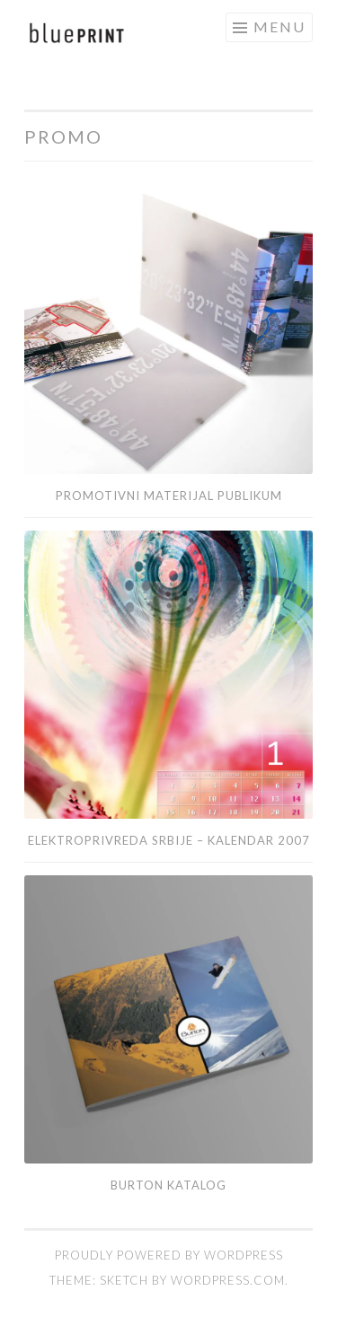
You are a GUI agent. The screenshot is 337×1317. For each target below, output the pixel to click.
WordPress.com (228, 1280)
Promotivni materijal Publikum (169, 495)
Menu (279, 26)
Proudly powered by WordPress (169, 1255)
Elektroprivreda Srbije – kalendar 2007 (169, 840)
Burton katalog (168, 1185)
